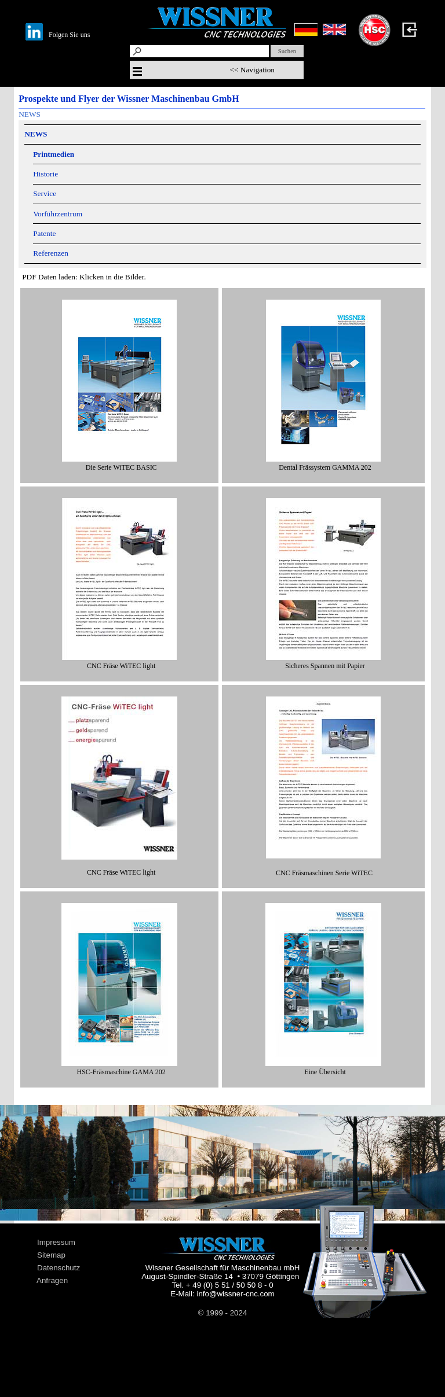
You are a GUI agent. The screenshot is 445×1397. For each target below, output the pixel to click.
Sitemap (51, 1255)
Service (44, 193)
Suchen (287, 51)
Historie (45, 173)
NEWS (30, 114)
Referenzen (50, 253)
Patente (44, 233)
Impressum (56, 1242)
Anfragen (52, 1280)
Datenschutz (58, 1267)
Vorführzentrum (57, 213)
